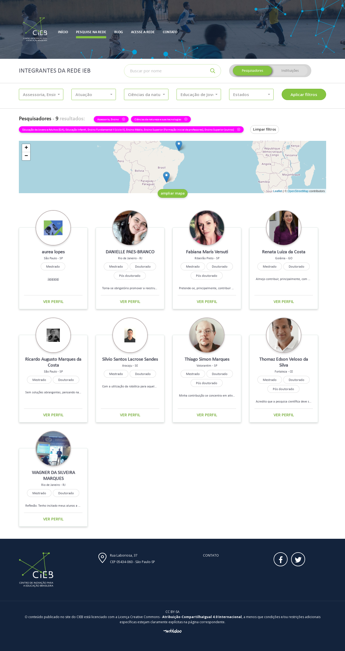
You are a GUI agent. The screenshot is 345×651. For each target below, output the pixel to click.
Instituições (290, 70)
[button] (41, 94)
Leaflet (277, 191)
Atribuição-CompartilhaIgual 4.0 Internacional (202, 617)
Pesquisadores (252, 70)
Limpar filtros (264, 129)
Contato (211, 555)
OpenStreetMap (298, 191)
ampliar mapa (173, 193)
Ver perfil (53, 301)
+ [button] (26, 148)
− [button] (26, 156)
